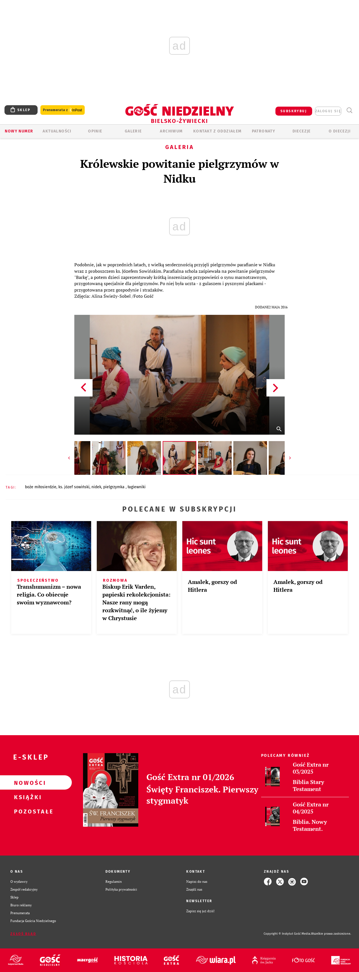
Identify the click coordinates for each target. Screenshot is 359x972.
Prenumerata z (62, 110)
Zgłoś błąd (23, 934)
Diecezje (302, 131)
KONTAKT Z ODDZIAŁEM (217, 131)
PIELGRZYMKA (114, 487)
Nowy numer (19, 131)
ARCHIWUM (171, 131)
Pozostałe (27, 811)
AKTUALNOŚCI (57, 131)
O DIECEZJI (340, 131)
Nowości (27, 783)
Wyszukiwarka (349, 110)
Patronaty (263, 131)
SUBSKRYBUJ (293, 111)
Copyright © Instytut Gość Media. (287, 934)
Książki (27, 797)
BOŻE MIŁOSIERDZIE (40, 487)
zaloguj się (328, 111)
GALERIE (133, 131)
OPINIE (95, 131)
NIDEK (96, 487)
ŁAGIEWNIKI (137, 487)
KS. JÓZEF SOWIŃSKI (73, 487)
